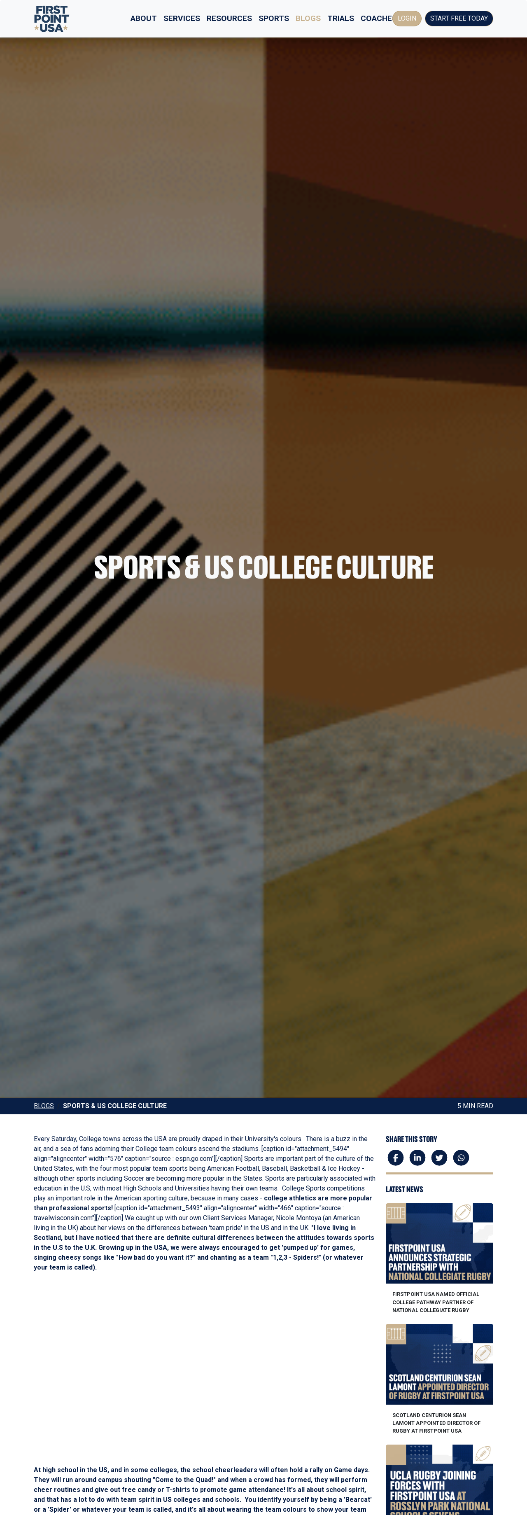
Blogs (308, 18)
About (144, 18)
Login (407, 18)
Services (181, 18)
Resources (229, 18)
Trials (340, 18)
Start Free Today (459, 18)
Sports (274, 18)
